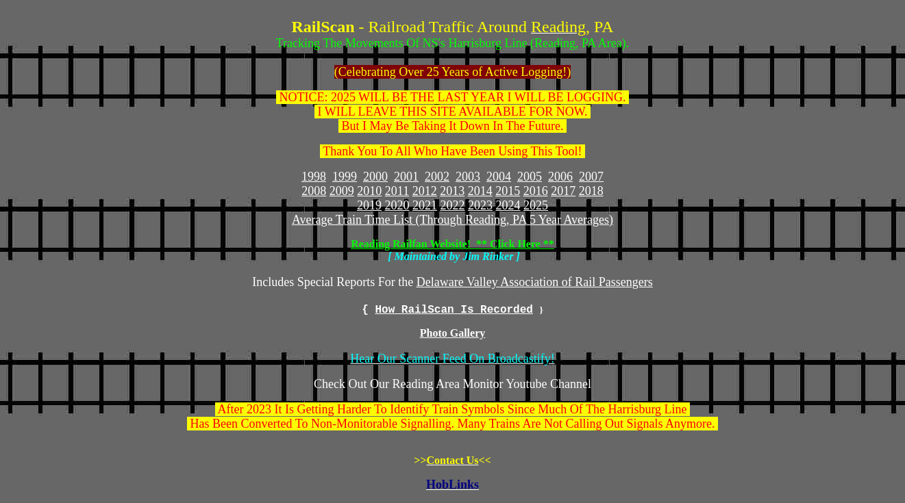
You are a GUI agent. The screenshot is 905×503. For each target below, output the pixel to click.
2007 (591, 176)
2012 (424, 191)
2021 (424, 205)
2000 (375, 176)
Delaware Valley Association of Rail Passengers (535, 282)
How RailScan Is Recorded (453, 310)
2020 (397, 205)
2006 (560, 176)
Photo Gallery (453, 333)
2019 (369, 205)
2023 (480, 205)
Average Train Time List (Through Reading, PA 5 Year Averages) (452, 220)
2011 (397, 191)
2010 (369, 191)
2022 (453, 205)
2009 (342, 191)
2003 (468, 176)
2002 (437, 176)
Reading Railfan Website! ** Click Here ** (452, 244)
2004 (498, 176)
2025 (535, 205)
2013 (452, 191)
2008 (313, 191)
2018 (591, 191)
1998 (313, 176)
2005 (529, 176)
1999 (344, 176)
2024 (508, 205)
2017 (563, 191)
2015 (507, 191)
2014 (480, 191)
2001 (406, 176)
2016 (535, 191)
